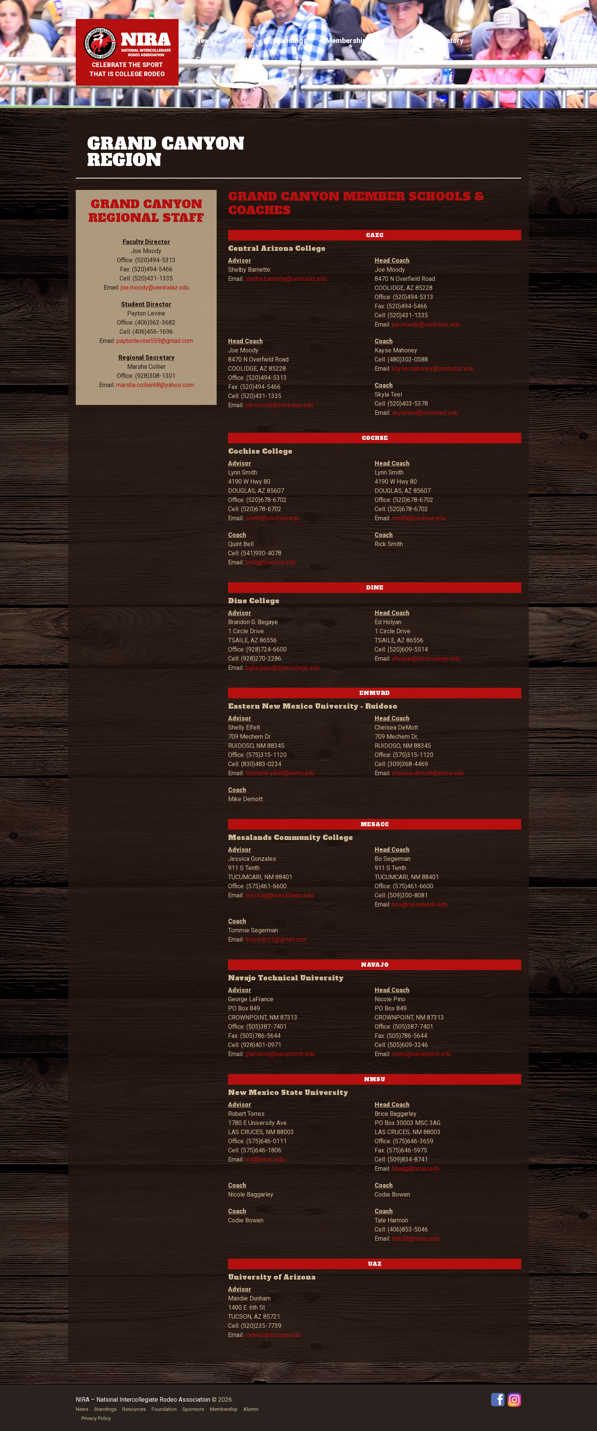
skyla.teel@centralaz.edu (425, 412)
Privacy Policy (96, 1418)
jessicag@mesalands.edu (279, 895)
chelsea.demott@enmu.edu (428, 773)
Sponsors (193, 1409)
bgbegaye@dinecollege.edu (282, 667)
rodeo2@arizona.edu (272, 1335)
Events (243, 41)
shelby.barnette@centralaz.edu (286, 278)
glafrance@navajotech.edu (279, 1054)
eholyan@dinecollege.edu (426, 658)
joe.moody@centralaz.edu (155, 287)
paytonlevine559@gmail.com (155, 340)
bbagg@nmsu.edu (415, 1168)
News (204, 41)
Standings (290, 41)
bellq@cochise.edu (270, 562)
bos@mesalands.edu (420, 904)
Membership (346, 41)
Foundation (164, 1409)
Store (250, 59)
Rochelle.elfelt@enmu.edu (279, 773)
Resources (402, 41)
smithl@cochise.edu (272, 518)
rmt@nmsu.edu (265, 1159)
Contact (209, 59)
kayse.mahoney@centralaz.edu (433, 368)
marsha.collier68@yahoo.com (155, 385)
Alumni (251, 1409)
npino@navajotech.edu (421, 1054)
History (451, 41)
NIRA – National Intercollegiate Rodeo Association (143, 1399)
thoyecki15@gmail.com (276, 939)
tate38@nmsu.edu (416, 1238)
